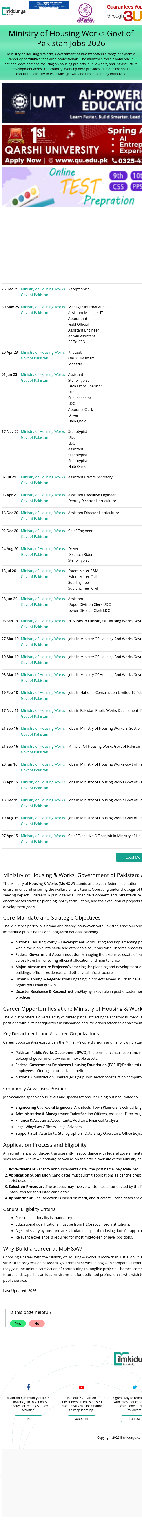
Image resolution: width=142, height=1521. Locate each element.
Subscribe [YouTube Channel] (82, 1419)
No (36, 1323)
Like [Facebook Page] (28, 1419)
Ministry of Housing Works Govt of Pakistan (43, 292)
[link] (49, 5)
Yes (18, 1323)
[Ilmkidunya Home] (14, 11)
